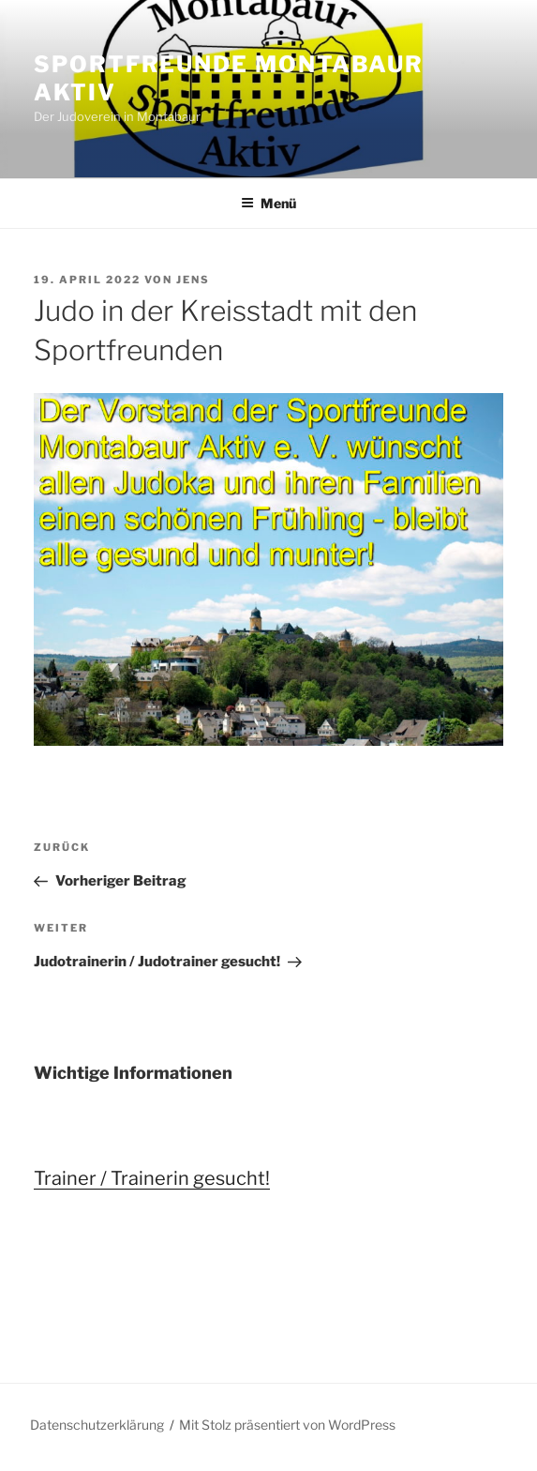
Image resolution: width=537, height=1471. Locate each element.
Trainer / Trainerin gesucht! (152, 1178)
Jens (193, 279)
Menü (268, 203)
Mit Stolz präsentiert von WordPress (287, 1425)
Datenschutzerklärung (97, 1425)
